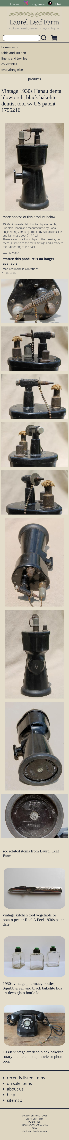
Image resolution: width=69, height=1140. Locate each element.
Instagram (35, 4)
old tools (10, 273)
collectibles (9, 64)
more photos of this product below (29, 217)
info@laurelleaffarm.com (34, 1130)
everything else (12, 70)
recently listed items (26, 1077)
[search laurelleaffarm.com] (44, 38)
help (11, 1094)
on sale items (19, 1083)
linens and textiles (14, 58)
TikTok (57, 4)
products (34, 79)
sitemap (14, 1100)
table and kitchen (13, 53)
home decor (10, 47)
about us (15, 1089)
